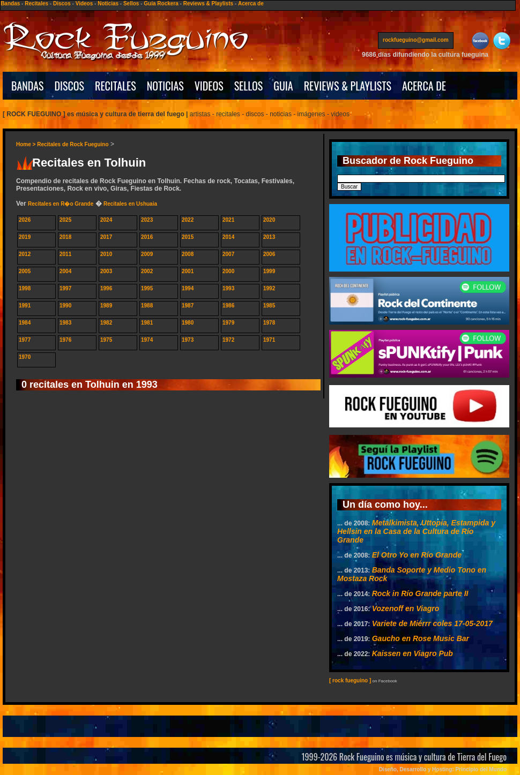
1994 (188, 288)
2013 (269, 237)
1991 (25, 306)
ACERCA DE (424, 86)
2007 (228, 254)
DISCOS (70, 86)
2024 (106, 220)
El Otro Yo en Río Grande (417, 555)
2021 (228, 220)
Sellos (131, 3)
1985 (269, 306)
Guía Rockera (161, 3)
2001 (188, 271)
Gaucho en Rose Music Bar (420, 638)
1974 (147, 340)
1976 (65, 340)
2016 (147, 237)
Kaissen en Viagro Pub (412, 653)
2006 (269, 254)
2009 (147, 254)
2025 (65, 220)
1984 (25, 323)
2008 (188, 254)
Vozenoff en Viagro (406, 608)
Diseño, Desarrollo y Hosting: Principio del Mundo (443, 769)
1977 (25, 340)
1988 (147, 306)
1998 (25, 288)
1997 (65, 288)
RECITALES (115, 86)
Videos (84, 3)
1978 (269, 323)
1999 (269, 271)
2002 (147, 271)
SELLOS (248, 86)
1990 (65, 306)
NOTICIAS (165, 86)
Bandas (10, 3)
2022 (188, 220)
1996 (106, 288)
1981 (147, 323)
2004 (65, 271)
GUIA (283, 86)
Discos (62, 3)
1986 (228, 306)
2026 (25, 220)
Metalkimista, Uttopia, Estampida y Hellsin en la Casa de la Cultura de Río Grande (416, 531)
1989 (106, 306)
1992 (269, 288)
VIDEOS (209, 86)
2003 (106, 271)
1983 (65, 323)
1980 (188, 323)
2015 (188, 237)
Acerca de (251, 3)
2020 (269, 220)
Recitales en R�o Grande (60, 204)
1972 (228, 340)
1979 (228, 323)
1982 (106, 323)
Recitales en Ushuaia (130, 204)
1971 (269, 340)
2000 (228, 271)
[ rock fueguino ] (350, 680)
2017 (106, 237)
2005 (25, 271)
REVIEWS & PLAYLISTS (347, 86)
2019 (25, 237)
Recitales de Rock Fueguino (72, 144)
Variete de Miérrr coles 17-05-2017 (432, 623)
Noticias (108, 3)
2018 (65, 237)
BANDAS (27, 86)
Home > (26, 144)
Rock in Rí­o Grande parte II (420, 593)
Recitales (36, 3)
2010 (106, 254)
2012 (25, 254)
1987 (188, 306)
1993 (228, 288)
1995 (147, 288)
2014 (228, 237)
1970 (25, 357)
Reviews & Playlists (208, 3)
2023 (147, 220)
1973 (188, 340)
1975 (106, 340)
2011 (65, 254)
